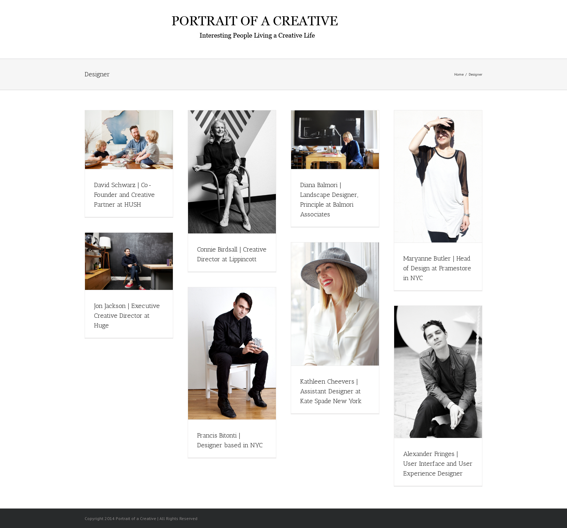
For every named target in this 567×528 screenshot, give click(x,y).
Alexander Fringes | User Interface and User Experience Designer (438, 463)
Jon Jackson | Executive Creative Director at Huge (127, 315)
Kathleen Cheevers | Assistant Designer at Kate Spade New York (331, 391)
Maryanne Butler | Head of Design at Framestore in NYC (437, 268)
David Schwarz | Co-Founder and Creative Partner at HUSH (124, 194)
